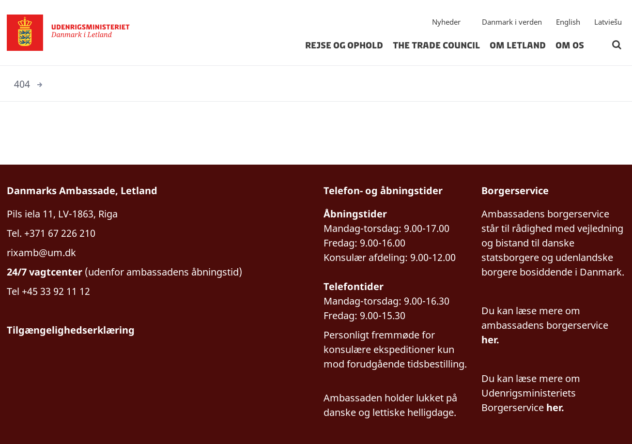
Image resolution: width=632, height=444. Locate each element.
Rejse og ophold (344, 45)
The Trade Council (436, 45)
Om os (569, 45)
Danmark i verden (512, 22)
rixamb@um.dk (41, 252)
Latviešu (608, 22)
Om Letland (518, 45)
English (568, 22)
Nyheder (446, 22)
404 (22, 84)
